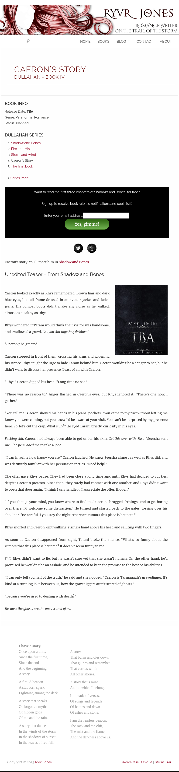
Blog (121, 41)
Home (85, 41)
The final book (22, 166)
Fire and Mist (21, 149)
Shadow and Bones (26, 143)
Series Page (19, 178)
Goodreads (94, 248)
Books (103, 41)
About (166, 41)
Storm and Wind (23, 155)
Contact (145, 41)
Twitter (80, 248)
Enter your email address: (63, 215)
